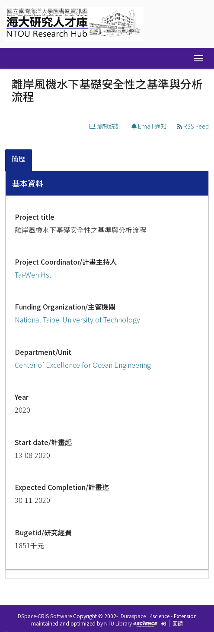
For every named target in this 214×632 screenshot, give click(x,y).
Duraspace (133, 615)
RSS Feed (193, 126)
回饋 (177, 623)
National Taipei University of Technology (77, 319)
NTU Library (118, 623)
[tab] (19, 160)
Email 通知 (148, 126)
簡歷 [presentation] (19, 158)
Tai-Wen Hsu (34, 274)
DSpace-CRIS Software (45, 615)
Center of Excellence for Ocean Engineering (83, 365)
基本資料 (27, 183)
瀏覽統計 (105, 126)
